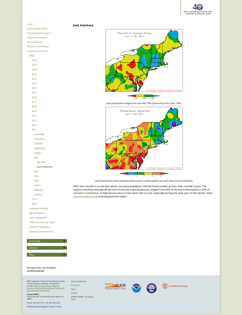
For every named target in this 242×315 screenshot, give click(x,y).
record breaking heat (85, 196)
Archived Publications (39, 227)
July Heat (41, 162)
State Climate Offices (42, 286)
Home (29, 24)
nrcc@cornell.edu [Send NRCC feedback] (35, 270)
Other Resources (35, 42)
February (38, 190)
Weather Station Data (37, 29)
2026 (34, 60)
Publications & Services (38, 51)
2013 (34, 120)
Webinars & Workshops (38, 47)
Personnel (75, 285)
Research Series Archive (41, 232)
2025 (34, 65)
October (38, 144)
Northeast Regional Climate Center (84, 11)
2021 (34, 83)
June (36, 171)
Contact (74, 293)
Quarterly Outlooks (38, 208)
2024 (34, 69)
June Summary (45, 167)
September (39, 148)
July (36, 157)
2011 (34, 130)
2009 (34, 204)
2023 (34, 74)
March (37, 185)
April (36, 181)
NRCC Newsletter (38, 218)
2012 (34, 125)
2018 (34, 97)
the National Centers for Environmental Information (46, 289)
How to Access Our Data (41, 222)
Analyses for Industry (37, 38)
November (39, 139)
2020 (34, 88)
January (38, 194)
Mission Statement (78, 281)
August (37, 153)
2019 (34, 93)
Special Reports (37, 213)
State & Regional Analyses (39, 33)
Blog (31, 56)
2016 (34, 106)
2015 (34, 111)
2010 (34, 199)
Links (73, 289)
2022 (34, 79)
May (36, 176)
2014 (34, 116)
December (39, 134)
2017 (34, 102)
